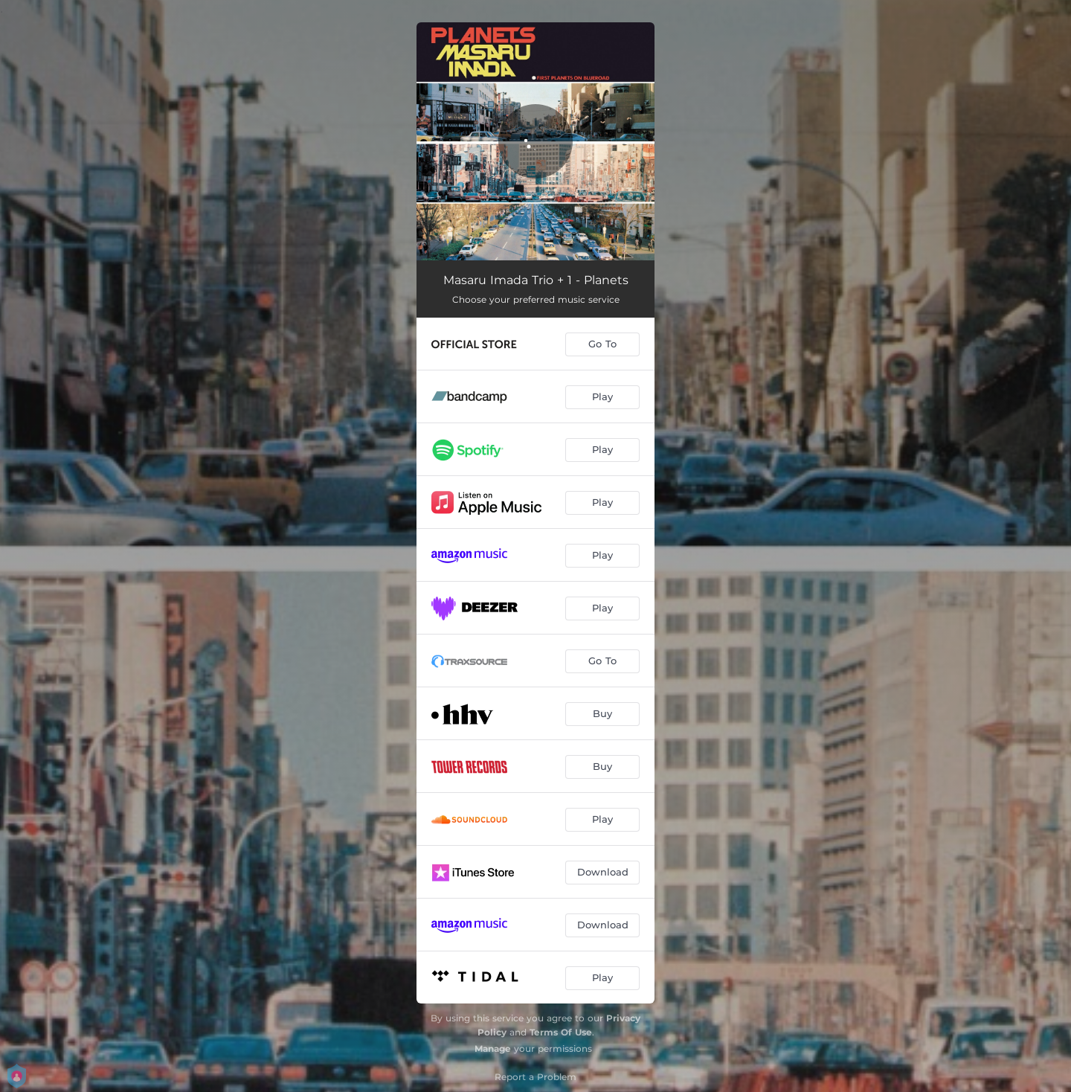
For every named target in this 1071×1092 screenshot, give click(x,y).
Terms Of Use (561, 1032)
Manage (493, 1048)
